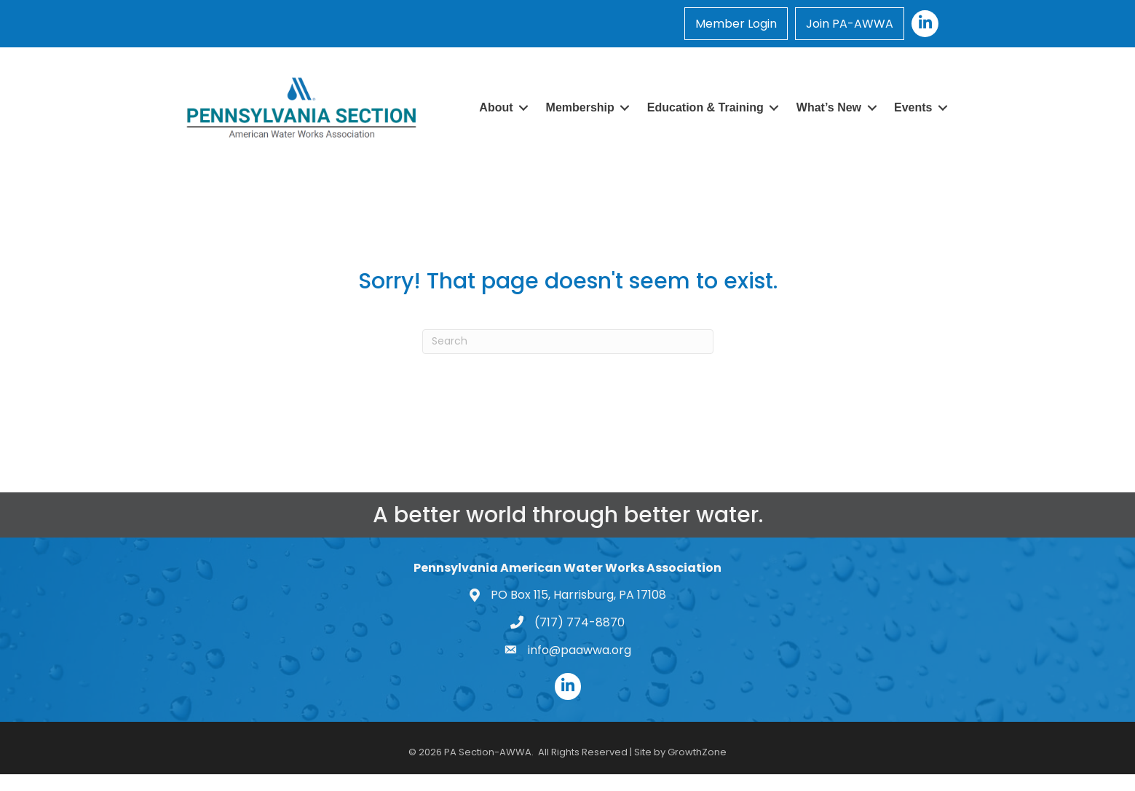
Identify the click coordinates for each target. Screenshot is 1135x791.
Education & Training (705, 107)
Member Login (736, 23)
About (496, 107)
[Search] (567, 341)
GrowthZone (697, 752)
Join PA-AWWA (849, 23)
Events (913, 107)
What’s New (828, 107)
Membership (580, 107)
